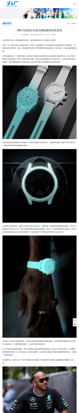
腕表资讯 (26, 34)
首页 (68, 23)
